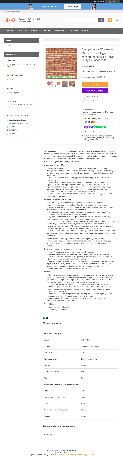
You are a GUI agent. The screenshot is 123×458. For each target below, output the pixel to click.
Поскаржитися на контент (66, 455)
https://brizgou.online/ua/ (17, 120)
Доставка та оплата (78, 31)
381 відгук (100, 2)
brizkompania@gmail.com (18, 123)
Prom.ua (73, 450)
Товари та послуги (28, 31)
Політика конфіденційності (85, 455)
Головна (10, 31)
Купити (95, 85)
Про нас (47, 31)
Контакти (59, 31)
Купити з (95, 91)
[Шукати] (101, 20)
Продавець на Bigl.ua (61, 452)
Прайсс (9, 45)
